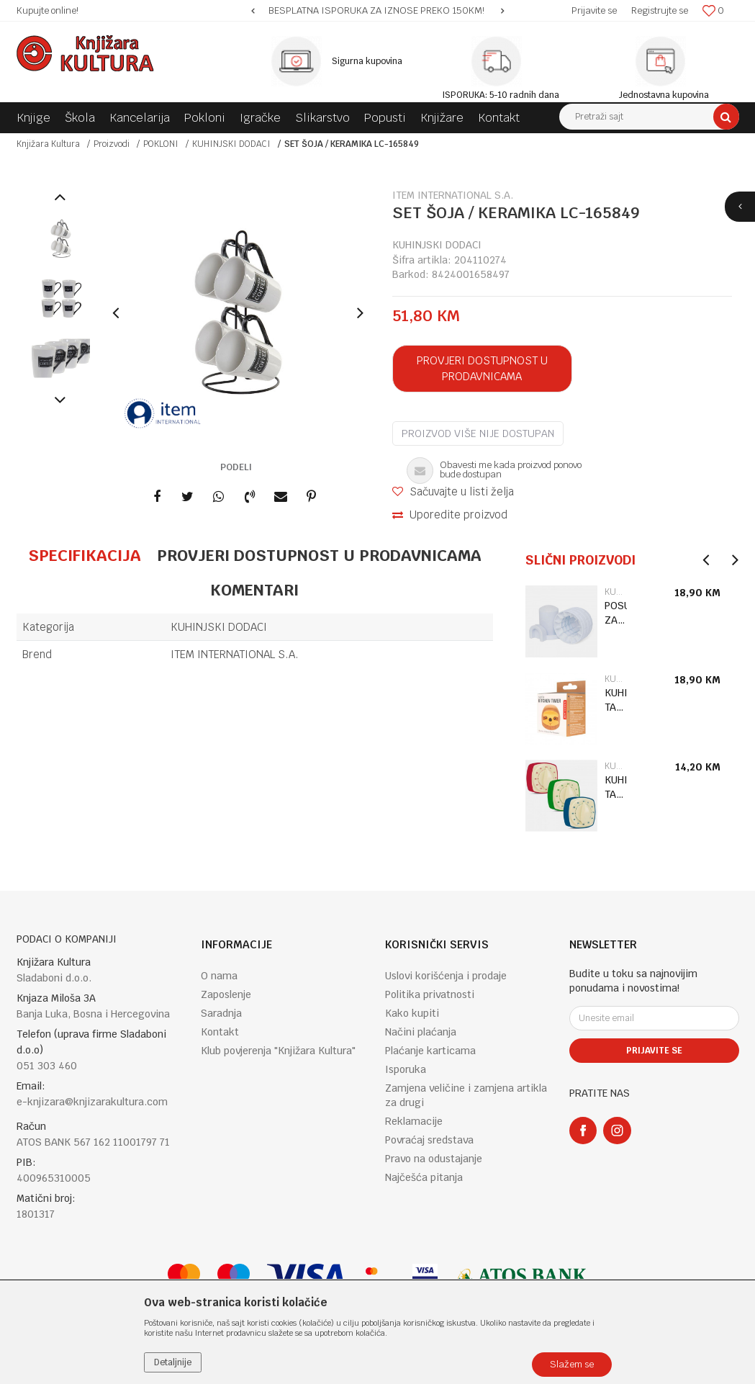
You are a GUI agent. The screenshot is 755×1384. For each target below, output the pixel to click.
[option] (377, 11)
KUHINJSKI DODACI (231, 144)
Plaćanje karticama (430, 1050)
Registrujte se (659, 10)
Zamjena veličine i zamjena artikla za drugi (466, 1095)
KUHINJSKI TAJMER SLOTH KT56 (616, 700)
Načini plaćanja (420, 1031)
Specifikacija (84, 555)
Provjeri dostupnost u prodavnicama (482, 368)
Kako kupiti (412, 1013)
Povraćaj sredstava (429, 1139)
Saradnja (221, 1013)
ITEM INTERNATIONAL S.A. (235, 654)
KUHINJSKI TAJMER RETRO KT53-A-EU (616, 787)
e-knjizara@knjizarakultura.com (92, 1101)
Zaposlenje (226, 994)
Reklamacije (414, 1121)
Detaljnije (172, 1362)
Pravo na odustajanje (433, 1158)
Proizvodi (112, 144)
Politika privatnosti (429, 994)
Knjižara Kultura (48, 144)
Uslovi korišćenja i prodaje (446, 975)
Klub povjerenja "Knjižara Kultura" (278, 1050)
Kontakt (220, 1031)
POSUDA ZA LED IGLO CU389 (616, 613)
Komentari (254, 590)
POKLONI (160, 144)
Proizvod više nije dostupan (478, 433)
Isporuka (405, 1069)
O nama (219, 975)
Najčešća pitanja (424, 1177)
